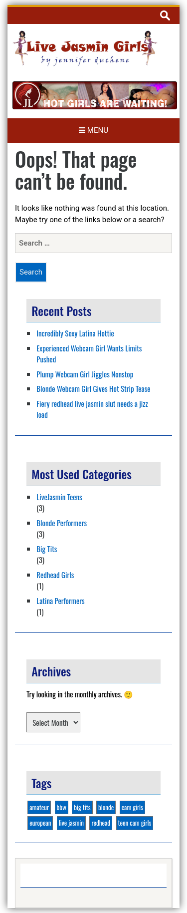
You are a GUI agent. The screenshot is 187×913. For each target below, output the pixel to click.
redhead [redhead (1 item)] (100, 823)
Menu (93, 130)
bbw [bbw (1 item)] (61, 807)
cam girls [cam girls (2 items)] (132, 807)
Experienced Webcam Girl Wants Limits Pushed (89, 353)
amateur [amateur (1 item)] (39, 807)
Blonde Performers (61, 522)
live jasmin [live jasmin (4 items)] (71, 823)
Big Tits (46, 548)
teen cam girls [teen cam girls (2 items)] (135, 823)
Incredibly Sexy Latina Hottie (75, 332)
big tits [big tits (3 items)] (82, 807)
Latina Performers (60, 600)
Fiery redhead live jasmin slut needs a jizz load (92, 409)
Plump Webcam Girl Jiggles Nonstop (84, 373)
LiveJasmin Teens (59, 496)
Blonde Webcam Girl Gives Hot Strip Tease (93, 388)
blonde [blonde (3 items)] (106, 807)
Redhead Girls (55, 574)
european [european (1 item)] (40, 823)
